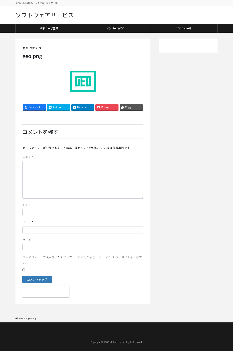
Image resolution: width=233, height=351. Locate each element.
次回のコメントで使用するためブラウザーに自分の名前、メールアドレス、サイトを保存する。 (82, 260)
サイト (26, 239)
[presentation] (45, 291)
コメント (28, 156)
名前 (26, 205)
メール (27, 222)
